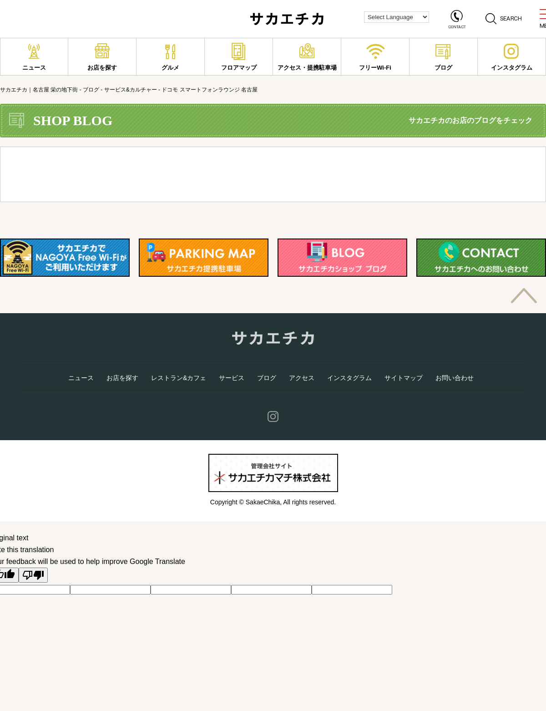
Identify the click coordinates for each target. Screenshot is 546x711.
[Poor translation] (33, 575)
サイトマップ (403, 377)
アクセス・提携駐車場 (307, 57)
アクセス (301, 377)
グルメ (170, 57)
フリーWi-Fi (375, 57)
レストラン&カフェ (178, 377)
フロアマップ (239, 57)
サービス (231, 377)
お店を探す (102, 57)
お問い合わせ (454, 377)
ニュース (34, 57)
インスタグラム (511, 57)
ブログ (443, 57)
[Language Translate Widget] (396, 17)
